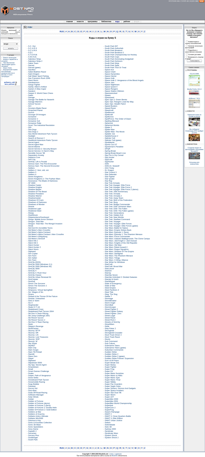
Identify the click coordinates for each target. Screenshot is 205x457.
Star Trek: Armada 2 (113, 196)
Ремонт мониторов (9, 57)
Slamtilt (31, 354)
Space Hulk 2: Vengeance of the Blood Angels (124, 80)
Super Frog (109, 369)
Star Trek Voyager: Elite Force (117, 185)
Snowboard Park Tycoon (38, 380)
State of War (110, 286)
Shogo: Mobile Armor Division (40, 219)
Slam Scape (33, 350)
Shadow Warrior (35, 196)
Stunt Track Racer (112, 337)
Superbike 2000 (111, 399)
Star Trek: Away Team (114, 198)
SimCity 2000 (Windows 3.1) (40, 264)
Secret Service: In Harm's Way (41, 151)
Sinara (31, 294)
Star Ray (108, 181)
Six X (30, 303)
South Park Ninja (112, 63)
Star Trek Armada (112, 183)
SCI (29, 106)
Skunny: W (32, 341)
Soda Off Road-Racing (37, 393)
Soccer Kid (32, 388)
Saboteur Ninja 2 (35, 61)
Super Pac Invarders (113, 384)
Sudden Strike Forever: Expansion (119, 358)
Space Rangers (111, 89)
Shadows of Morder (36, 204)
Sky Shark (32, 343)
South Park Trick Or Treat (115, 67)
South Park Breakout (113, 50)
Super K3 (109, 371)
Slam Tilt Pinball (35, 352)
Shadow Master (34, 189)
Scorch (31, 112)
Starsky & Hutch (111, 279)
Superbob (109, 405)
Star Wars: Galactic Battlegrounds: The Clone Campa (127, 239)
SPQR (107, 149)
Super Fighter (110, 367)
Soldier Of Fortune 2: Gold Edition (42, 410)
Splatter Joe (110, 134)
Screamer (32, 117)
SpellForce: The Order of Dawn (118, 119)
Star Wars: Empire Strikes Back (118, 230)
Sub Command (111, 341)
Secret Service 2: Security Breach (42, 149)
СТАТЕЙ (183, 1)
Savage (31, 97)
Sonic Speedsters (35, 427)
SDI (29, 127)
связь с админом (116, 454)
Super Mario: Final (112, 380)
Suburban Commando (114, 350)
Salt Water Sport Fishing (38, 76)
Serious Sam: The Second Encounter (44, 166)
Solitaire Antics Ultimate (38, 416)
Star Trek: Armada (112, 194)
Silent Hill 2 (33, 241)
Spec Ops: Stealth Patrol (115, 104)
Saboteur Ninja (34, 59)
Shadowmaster (34, 198)
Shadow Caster (34, 185)
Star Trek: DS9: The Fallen (116, 209)
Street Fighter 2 (111, 309)
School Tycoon (34, 104)
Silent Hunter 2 (34, 247)
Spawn (108, 95)
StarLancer (109, 268)
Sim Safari (32, 258)
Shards (31, 206)
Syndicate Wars (111, 433)
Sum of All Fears (112, 360)
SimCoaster (33, 279)
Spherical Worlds (112, 125)
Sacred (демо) (34, 67)
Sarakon (31, 91)
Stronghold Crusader (113, 333)
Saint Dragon (33, 74)
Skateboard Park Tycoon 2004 (41, 311)
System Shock (111, 435)
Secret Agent (33, 142)
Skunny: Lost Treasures (38, 337)
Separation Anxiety (36, 155)
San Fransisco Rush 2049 (39, 78)
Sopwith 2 (32, 431)
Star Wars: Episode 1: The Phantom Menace (123, 234)
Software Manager (36, 395)
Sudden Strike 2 (111, 354)
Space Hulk (109, 78)
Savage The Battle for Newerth (41, 100)
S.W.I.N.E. (32, 57)
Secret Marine (34, 147)
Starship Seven (111, 275)
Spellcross (109, 117)
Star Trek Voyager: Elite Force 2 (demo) (121, 189)
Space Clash (110, 72)
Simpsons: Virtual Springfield (40, 290)
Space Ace (109, 70)
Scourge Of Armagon (37, 115)
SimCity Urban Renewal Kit (39, 277)
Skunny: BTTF (34, 331)
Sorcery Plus (33, 435)
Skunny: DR (33, 333)
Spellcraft (109, 115)
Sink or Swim (33, 301)
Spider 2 (108, 127)
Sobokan (32, 386)
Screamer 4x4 (34, 121)
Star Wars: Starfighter (114, 254)
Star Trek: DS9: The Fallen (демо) (119, 211)
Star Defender (111, 174)
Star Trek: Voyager (112, 221)
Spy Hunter (109, 157)
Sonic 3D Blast (34, 425)
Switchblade (110, 425)
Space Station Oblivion (114, 91)
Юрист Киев (7, 68)
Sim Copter (33, 254)
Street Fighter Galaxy (114, 311)
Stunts (107, 339)
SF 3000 (31, 183)
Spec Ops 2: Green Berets (116, 100)
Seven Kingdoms (35, 177)
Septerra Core (34, 157)
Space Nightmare (112, 85)
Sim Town (32, 260)
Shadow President (36, 194)
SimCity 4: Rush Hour (37, 273)
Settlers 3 (32, 172)
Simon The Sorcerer (36, 283)
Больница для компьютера (194, 163)
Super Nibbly (110, 382)
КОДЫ (30, 27)
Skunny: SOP (34, 339)
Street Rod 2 (110, 320)
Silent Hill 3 (33, 243)
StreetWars (109, 324)
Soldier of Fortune (35, 401)
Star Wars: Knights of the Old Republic (121, 243)
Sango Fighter (34, 85)
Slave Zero (32, 356)
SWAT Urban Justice (113, 420)
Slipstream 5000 (35, 363)
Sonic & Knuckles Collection (40, 422)
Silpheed (32, 251)
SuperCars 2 (110, 408)
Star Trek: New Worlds (114, 217)
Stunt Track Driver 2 (113, 335)
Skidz (30, 324)
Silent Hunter (33, 245)
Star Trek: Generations (114, 213)
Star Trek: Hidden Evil (114, 215)
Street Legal (110, 316)
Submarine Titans (112, 345)
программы (92, 22)
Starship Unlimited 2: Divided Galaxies (121, 277)
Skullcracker (33, 328)
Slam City (32, 348)
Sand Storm (33, 80)
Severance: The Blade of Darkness (43, 181)
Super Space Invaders (114, 390)
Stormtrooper (110, 307)
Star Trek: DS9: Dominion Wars (118, 206)
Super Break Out (112, 363)
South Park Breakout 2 (114, 52)
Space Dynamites (112, 74)
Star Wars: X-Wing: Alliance (116, 260)
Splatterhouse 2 (111, 136)
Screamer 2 (33, 119)
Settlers (31, 168)
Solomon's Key (34, 420)
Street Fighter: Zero (113, 313)
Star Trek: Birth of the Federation (118, 200)
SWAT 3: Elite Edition (114, 418)
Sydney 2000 (110, 429)
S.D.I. (30, 52)
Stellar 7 (108, 296)
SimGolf (31, 281)
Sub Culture (110, 343)
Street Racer (110, 318)
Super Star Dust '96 (113, 393)
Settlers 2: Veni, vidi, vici (38, 170)
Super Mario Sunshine (114, 373)
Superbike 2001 (111, 401)
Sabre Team (33, 63)
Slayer (31, 358)
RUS (62, 31)
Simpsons (32, 288)
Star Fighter (110, 177)
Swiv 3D (108, 427)
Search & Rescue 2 (36, 138)
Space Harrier (110, 76)
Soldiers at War (34, 412)
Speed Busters (111, 106)
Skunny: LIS (33, 335)
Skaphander (33, 305)
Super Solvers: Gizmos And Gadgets (120, 388)
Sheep (31, 213)
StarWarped (110, 281)
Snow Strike (33, 378)
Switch (107, 422)
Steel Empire (110, 288)
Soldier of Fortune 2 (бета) (39, 405)
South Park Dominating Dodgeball (119, 59)
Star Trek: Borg (111, 202)
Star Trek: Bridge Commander (117, 204)
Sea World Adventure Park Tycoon (42, 134)
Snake (31, 373)
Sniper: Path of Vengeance (39, 375)
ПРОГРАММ (173, 1)
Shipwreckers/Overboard (38, 217)
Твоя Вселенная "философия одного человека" (8, 64)
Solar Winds (33, 397)
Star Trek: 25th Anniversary (116, 191)
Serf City (31, 159)
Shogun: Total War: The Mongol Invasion (45, 224)
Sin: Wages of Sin (35, 292)
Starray (108, 273)
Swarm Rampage (112, 412)
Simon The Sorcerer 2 (37, 286)
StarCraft (108, 264)
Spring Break (110, 151)
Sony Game (33, 429)
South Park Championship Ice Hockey (121, 55)
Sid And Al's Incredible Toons (40, 228)
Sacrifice (31, 70)
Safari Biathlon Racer (37, 72)
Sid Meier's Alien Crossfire (39, 230)
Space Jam (109, 82)
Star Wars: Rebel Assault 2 (116, 247)
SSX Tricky (109, 168)
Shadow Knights (35, 187)
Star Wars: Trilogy (112, 258)
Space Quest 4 (111, 87)
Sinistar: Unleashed (36, 298)
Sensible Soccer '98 (36, 153)
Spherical (109, 123)
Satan (30, 95)
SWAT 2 (108, 414)
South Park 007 (111, 46)
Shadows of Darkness (37, 202)
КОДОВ (192, 1)
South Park (33, 440)
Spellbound (109, 112)
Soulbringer (33, 437)
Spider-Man (110, 129)
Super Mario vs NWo (113, 375)
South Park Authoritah (114, 48)
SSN (107, 164)
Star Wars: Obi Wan (113, 245)
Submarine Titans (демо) (115, 348)
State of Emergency (113, 283)
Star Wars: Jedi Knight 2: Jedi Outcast (121, 241)
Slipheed (32, 360)
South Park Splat (112, 65)
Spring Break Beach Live (115, 153)
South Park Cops (112, 57)
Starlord (108, 271)
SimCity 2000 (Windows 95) (40, 266)
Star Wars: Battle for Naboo (116, 228)
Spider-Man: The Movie (114, 132)
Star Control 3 (110, 172)
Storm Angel (110, 303)
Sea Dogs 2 (33, 132)
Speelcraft (109, 110)
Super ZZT (109, 397)
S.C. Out (31, 46)
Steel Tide (109, 292)
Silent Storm (33, 249)
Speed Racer (110, 108)
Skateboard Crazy (35, 309)
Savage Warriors (35, 102)
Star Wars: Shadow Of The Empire (119, 251)
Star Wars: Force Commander (117, 236)
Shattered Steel (34, 211)
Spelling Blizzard (112, 121)
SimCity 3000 (33, 268)
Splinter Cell (110, 138)
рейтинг (127, 22)
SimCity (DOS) (34, 262)
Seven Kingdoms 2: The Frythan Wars (44, 179)
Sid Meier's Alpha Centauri (39, 232)
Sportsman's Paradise (114, 147)
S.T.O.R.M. (32, 55)
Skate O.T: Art (34, 307)
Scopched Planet (35, 110)
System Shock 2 (111, 437)
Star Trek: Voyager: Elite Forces (118, 224)
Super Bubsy (110, 365)
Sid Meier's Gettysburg (37, 236)
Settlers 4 (32, 174)
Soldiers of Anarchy (36, 414)
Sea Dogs (32, 129)
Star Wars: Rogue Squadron (117, 249)
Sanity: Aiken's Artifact (37, 87)
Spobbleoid (109, 142)
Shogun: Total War (36, 221)
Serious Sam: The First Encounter (42, 164)
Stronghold (109, 331)
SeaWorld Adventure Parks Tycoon (43, 140)
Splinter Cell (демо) (113, 140)
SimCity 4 (32, 271)
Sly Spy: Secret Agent (37, 365)
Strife (107, 326)
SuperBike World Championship (118, 403)
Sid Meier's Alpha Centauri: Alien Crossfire (46, 234)
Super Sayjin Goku (113, 386)
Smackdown (33, 367)
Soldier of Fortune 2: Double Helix (42, 408)
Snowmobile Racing (36, 382)
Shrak (30, 226)
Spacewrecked (111, 93)
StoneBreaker (110, 301)
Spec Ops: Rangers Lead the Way (119, 102)
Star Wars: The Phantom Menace (119, 256)
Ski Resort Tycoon (36, 318)
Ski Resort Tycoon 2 (36, 320)
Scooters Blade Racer (37, 108)
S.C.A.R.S (32, 48)
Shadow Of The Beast (37, 191)
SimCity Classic (34, 275)
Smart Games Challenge (38, 371)
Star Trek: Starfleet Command (117, 219)
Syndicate (109, 431)
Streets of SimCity (112, 322)
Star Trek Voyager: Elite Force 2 (118, 187)
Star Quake (109, 179)
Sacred (31, 65)
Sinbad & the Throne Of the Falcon (43, 296)
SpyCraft (108, 159)
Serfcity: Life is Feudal (37, 162)
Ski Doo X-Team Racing (38, 313)
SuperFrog (109, 410)
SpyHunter (109, 162)
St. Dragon (109, 170)
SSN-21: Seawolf (112, 166)
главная (69, 22)
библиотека (106, 22)
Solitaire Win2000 (35, 418)
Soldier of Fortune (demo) (39, 403)
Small (30, 369)
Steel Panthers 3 (112, 290)
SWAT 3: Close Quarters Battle (118, 416)
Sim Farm (32, 256)
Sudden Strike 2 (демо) (115, 356)
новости (80, 22)
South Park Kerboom (113, 61)
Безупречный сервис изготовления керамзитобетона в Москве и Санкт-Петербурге (9, 73)
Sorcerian (32, 433)
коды (117, 22)
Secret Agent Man (35, 144)
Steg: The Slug (111, 294)
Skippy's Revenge (35, 326)
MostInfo (115, 455)
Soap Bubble (33, 384)
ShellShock (33, 215)
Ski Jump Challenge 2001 (39, 316)
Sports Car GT (111, 144)
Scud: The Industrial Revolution (41, 125)
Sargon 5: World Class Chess (40, 93)
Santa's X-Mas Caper (37, 89)
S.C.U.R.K (32, 50)
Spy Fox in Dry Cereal (114, 155)
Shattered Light (34, 209)
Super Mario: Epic (112, 378)
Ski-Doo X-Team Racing (38, 322)
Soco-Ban (32, 390)
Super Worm (110, 395)
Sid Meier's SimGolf (36, 239)
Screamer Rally (34, 123)
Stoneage (109, 298)
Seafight (31, 136)
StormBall (109, 305)
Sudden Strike (111, 352)
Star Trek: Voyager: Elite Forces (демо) (121, 226)
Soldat (31, 399)
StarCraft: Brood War (113, 266)
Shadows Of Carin (36, 200)
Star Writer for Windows (115, 262)
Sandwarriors (33, 82)
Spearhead (109, 97)
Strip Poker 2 (110, 328)
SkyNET (31, 345)
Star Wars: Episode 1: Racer (117, 232)
